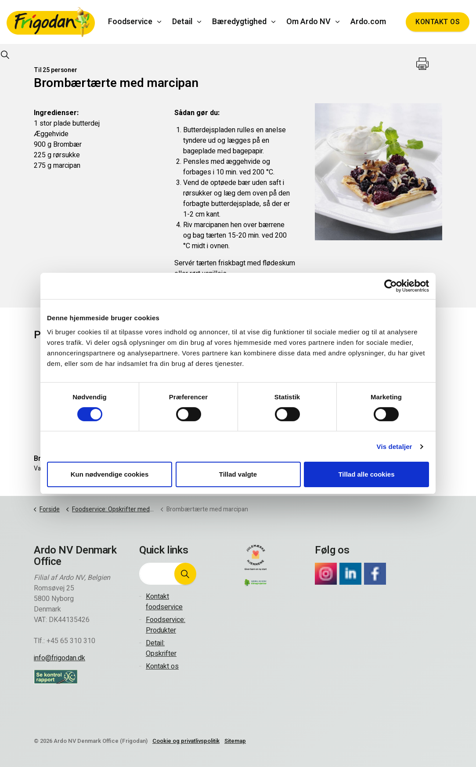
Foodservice (130, 22)
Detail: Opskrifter (161, 648)
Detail (182, 22)
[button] (185, 574)
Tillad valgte (238, 474)
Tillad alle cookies (366, 474)
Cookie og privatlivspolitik (186, 741)
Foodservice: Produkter (165, 625)
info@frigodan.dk (59, 658)
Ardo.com (368, 22)
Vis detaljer (394, 446)
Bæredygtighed (239, 22)
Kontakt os (438, 22)
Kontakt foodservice (164, 601)
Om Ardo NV (308, 22)
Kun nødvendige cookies (110, 474)
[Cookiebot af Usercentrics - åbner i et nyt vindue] (390, 286)
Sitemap (235, 741)
